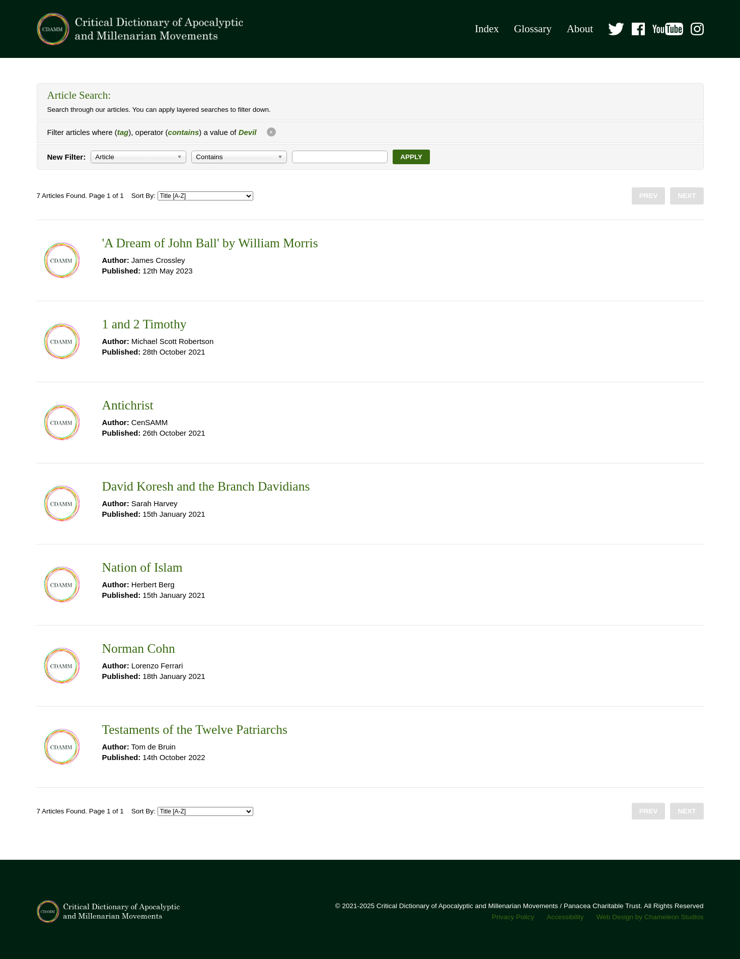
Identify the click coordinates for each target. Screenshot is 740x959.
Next (687, 195)
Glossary (533, 29)
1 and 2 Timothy (144, 324)
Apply (411, 157)
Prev (648, 195)
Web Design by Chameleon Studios (650, 917)
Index (487, 29)
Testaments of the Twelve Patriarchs (194, 729)
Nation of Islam (142, 567)
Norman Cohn (138, 648)
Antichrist (128, 405)
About (580, 29)
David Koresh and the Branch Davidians (206, 486)
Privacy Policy (513, 917)
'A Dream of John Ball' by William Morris (210, 243)
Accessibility (565, 917)
